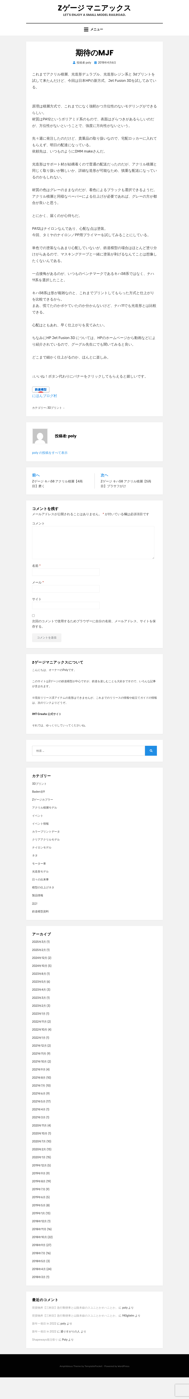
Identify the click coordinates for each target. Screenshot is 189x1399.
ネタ (35, 877)
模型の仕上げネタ (43, 909)
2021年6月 (39, 1115)
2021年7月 (38, 1107)
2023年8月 (39, 995)
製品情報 (37, 917)
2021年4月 (39, 1131)
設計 (35, 925)
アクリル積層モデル (44, 829)
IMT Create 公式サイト (46, 735)
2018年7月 (38, 1275)
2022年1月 (39, 1059)
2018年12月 (39, 1243)
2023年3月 (39, 1019)
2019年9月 (39, 1195)
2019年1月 (38, 1235)
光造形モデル (40, 893)
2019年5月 (39, 1227)
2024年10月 (39, 987)
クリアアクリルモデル (46, 861)
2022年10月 (39, 1051)
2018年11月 (39, 1251)
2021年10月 (39, 1083)
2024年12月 (39, 979)
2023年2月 (39, 1027)
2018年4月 (39, 1291)
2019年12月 (39, 1187)
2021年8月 (39, 1099)
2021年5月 (39, 1123)
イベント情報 (40, 845)
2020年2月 (39, 1171)
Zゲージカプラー (42, 821)
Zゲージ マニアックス (94, 17)
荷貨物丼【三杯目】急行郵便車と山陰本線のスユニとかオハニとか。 (75, 1329)
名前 (36, 587)
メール (38, 604)
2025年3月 (39, 963)
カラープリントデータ (46, 853)
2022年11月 (39, 1043)
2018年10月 (39, 1259)
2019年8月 (39, 1203)
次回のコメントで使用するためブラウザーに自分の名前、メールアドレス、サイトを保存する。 (94, 645)
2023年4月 (39, 1011)
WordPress (123, 1387)
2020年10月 (39, 1155)
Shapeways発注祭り (45, 1361)
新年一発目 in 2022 (44, 1345)
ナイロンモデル (42, 869)
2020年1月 (39, 1179)
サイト (37, 621)
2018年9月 (39, 1267)
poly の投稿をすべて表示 (50, 474)
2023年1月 (39, 1035)
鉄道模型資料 (40, 933)
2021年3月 (39, 1139)
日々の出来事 (40, 901)
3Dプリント (54, 429)
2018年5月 (39, 1283)
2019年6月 (39, 1219)
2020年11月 (39, 1147)
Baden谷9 (38, 813)
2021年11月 (39, 1075)
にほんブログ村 (44, 417)
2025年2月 (39, 971)
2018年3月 (39, 1298)
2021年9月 (39, 1091)
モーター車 (39, 885)
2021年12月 (39, 1067)
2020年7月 (39, 1163)
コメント (38, 545)
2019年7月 (38, 1211)
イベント (37, 837)
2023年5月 (39, 1003)
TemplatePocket (93, 1387)
